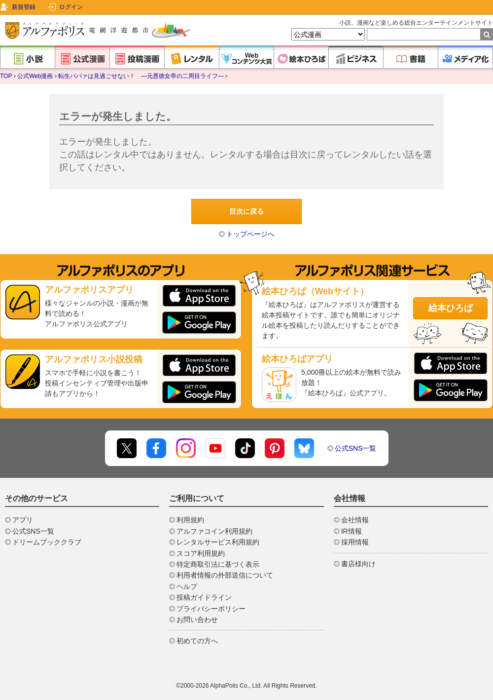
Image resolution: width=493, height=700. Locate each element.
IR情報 (351, 531)
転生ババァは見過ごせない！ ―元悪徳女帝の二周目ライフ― (141, 76)
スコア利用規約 (200, 553)
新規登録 (23, 6)
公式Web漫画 (35, 76)
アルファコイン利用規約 (214, 531)
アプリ (22, 520)
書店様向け (358, 564)
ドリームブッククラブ (46, 542)
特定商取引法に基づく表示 (217, 564)
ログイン (71, 6)
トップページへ (250, 234)
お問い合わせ (197, 619)
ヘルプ (186, 586)
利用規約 (190, 520)
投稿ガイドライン (204, 597)
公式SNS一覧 (356, 448)
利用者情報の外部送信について (224, 575)
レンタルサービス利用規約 (217, 542)
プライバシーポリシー (211, 609)
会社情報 (355, 520)
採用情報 (355, 542)
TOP (6, 76)
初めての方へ (197, 641)
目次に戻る (246, 211)
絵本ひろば (450, 308)
